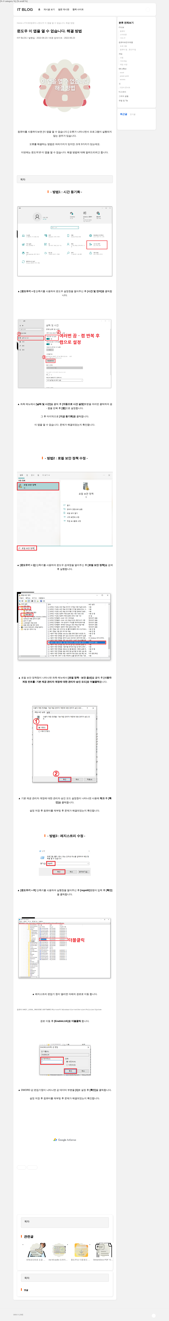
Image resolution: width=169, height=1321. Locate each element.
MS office (122, 69)
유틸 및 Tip (123, 100)
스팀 (121, 58)
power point (124, 76)
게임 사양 (123, 64)
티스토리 (122, 92)
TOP (154, 1316)
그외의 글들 (123, 96)
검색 (148, 10)
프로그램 (123, 46)
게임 (120, 54)
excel (122, 73)
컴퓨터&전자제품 (126, 42)
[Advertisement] (65, 1139)
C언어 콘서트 (125, 87)
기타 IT (122, 38)
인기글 (132, 114)
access (122, 79)
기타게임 (123, 61)
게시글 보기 (49, 9)
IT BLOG (25, 9)
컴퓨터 (122, 31)
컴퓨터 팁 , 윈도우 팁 (128, 50)
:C (120, 84)
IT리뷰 (121, 27)
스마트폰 (123, 35)
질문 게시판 (63, 9)
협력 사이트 (78, 9)
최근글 (123, 114)
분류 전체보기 (126, 22)
